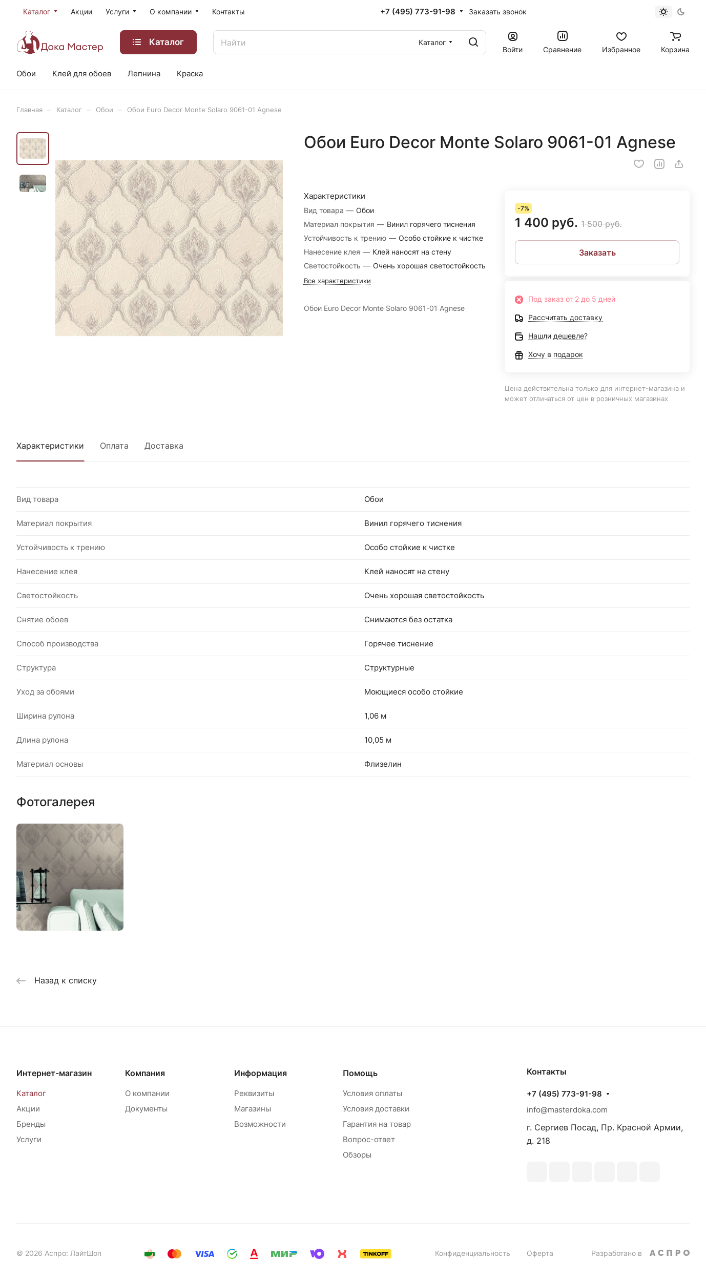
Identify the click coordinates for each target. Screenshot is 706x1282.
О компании (147, 1093)
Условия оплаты (372, 1093)
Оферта (540, 1253)
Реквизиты (254, 1093)
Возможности (260, 1124)
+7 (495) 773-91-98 (417, 11)
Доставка (163, 445)
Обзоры (357, 1155)
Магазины (252, 1108)
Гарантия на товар (377, 1124)
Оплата (114, 445)
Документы (146, 1108)
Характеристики (50, 445)
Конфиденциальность (472, 1253)
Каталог (31, 1093)
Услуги (28, 1139)
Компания (145, 1073)
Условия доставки (376, 1108)
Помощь (360, 1073)
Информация (260, 1073)
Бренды (31, 1124)
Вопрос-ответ (369, 1139)
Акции (28, 1108)
